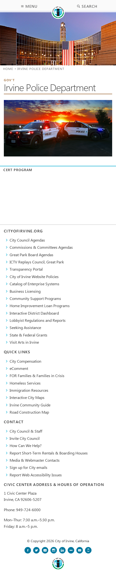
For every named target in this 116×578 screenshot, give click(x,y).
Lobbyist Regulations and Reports (38, 320)
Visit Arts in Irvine (24, 342)
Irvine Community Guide (30, 404)
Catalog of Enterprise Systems (34, 283)
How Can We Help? (26, 445)
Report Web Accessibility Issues (36, 474)
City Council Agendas (27, 239)
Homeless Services (25, 382)
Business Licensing (25, 291)
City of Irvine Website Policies (34, 276)
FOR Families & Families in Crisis (37, 375)
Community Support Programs (35, 298)
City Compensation (25, 361)
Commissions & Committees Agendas (41, 247)
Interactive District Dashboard (34, 313)
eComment (19, 368)
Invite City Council (25, 438)
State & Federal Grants (28, 334)
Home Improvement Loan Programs (40, 305)
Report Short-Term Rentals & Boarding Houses (49, 452)
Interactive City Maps (27, 397)
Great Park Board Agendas (31, 254)
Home (8, 69)
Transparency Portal (26, 269)
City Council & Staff (26, 431)
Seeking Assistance (25, 327)
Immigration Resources (29, 390)
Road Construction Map (29, 412)
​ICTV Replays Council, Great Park (37, 261)
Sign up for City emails (28, 467)
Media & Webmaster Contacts (35, 460)
